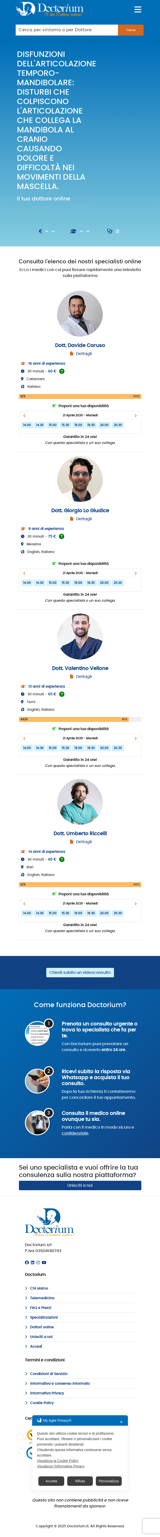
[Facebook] (27, 1263)
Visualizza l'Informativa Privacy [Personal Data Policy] (61, 1466)
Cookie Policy (39, 1403)
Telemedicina (39, 1298)
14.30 (40, 425)
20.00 (104, 425)
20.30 (118, 425)
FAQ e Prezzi (38, 1308)
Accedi (33, 1346)
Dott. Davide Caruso (80, 345)
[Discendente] (53, 232)
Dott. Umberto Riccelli (80, 833)
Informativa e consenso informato (57, 1383)
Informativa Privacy (44, 1393)
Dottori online (39, 1327)
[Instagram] (38, 1263)
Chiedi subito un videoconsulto (80, 973)
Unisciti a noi (80, 1185)
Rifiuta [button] (80, 1481)
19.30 (91, 425)
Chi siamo (36, 1288)
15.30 (65, 425)
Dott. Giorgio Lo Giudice (80, 510)
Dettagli (84, 354)
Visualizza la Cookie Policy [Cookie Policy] (57, 1461)
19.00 (78, 425)
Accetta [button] (51, 1481)
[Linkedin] (32, 1263)
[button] (24, 415)
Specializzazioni (41, 1317)
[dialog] (80, 1453)
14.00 (27, 425)
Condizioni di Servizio (46, 1374)
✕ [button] (121, 1422)
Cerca (130, 30)
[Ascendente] (47, 232)
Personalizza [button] (109, 1481)
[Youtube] (44, 1263)
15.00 (52, 425)
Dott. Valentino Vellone (80, 668)
